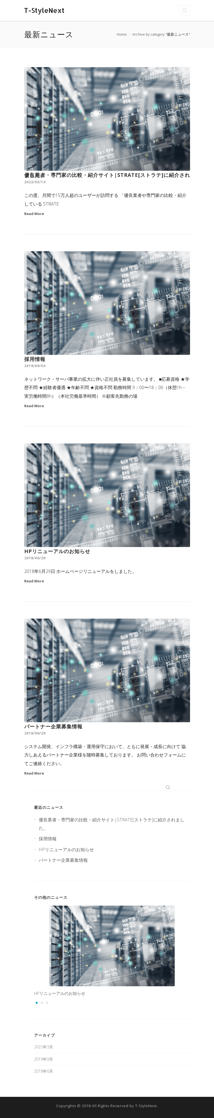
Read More (34, 213)
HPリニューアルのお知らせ (57, 551)
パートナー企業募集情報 (53, 726)
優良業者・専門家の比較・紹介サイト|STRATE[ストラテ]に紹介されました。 (107, 175)
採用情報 (34, 359)
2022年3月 (43, 1046)
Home (122, 34)
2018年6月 (43, 1071)
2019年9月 (43, 1059)
